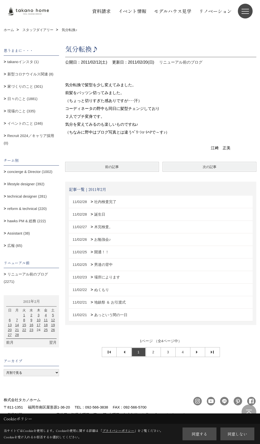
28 (17, 335)
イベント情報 (132, 11)
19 (53, 325)
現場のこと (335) (21, 111)
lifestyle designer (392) (26, 184)
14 (17, 325)
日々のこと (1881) (22, 99)
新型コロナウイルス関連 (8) (30, 74)
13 (10, 325)
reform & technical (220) (27, 208)
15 (24, 325)
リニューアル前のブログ (180, 62)
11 (46, 320)
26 (53, 330)
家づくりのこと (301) (25, 86)
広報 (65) (14, 245)
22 (24, 330)
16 (31, 325)
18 (46, 325)
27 (10, 335)
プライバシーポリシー (118, 430)
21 (17, 330)
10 (39, 320)
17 (39, 325)
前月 (10, 342)
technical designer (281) (27, 196)
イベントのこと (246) (25, 123)
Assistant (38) (18, 233)
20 (10, 330)
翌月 (53, 342)
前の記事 (112, 167)
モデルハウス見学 (172, 11)
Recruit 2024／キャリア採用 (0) (29, 139)
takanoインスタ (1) (23, 62)
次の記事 (209, 167)
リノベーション (215, 11)
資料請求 (101, 11)
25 (46, 330)
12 (53, 320)
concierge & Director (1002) (29, 172)
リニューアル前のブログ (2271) (26, 278)
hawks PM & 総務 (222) (26, 221)
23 (31, 330)
